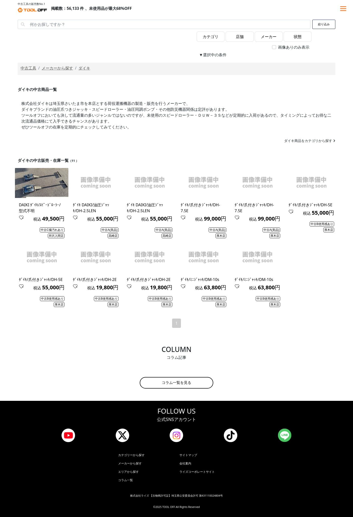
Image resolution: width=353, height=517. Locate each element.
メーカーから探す (57, 68)
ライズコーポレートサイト (197, 472)
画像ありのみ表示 (293, 47)
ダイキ (84, 68)
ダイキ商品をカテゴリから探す (308, 140)
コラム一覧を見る (176, 382)
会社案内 (185, 463)
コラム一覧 (125, 480)
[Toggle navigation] (343, 9)
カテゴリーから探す (131, 455)
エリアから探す (128, 472)
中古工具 (28, 68)
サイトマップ (188, 455)
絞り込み (324, 24)
